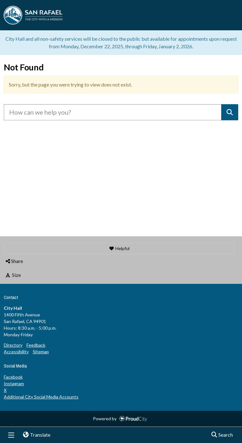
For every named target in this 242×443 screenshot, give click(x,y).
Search (220, 435)
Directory (13, 345)
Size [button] (13, 275)
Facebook (13, 377)
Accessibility (16, 351)
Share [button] (14, 261)
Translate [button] (34, 435)
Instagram (14, 383)
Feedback (35, 345)
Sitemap (41, 351)
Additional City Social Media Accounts (41, 396)
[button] (119, 248)
